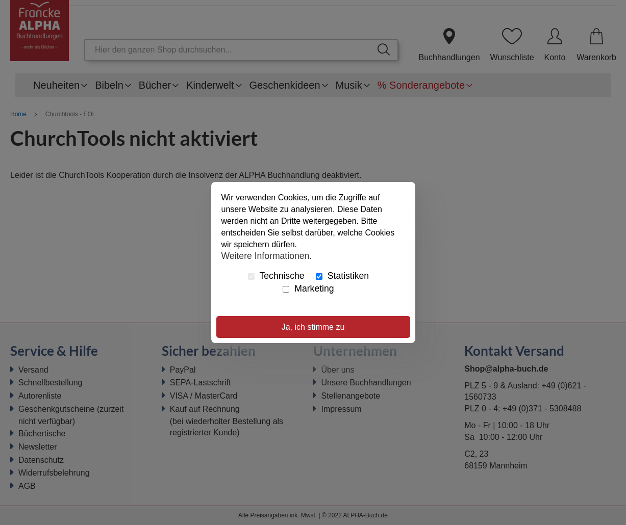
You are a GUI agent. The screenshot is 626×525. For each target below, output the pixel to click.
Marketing (308, 288)
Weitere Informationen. (266, 255)
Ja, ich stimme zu (313, 327)
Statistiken (342, 276)
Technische (276, 276)
